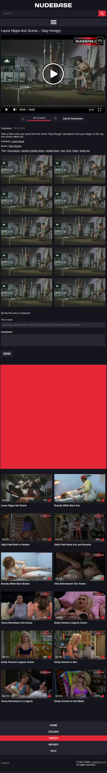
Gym (68, 150)
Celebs (53, 731)
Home (53, 725)
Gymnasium (13, 150)
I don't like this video (55, 119)
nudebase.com (98, 762)
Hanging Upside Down (32, 150)
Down (75, 150)
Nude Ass (85, 150)
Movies (54, 744)
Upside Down (52, 150)
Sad (63, 150)
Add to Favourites (73, 118)
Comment (6, 332)
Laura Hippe (17, 141)
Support (5, 763)
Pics (53, 750)
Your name (6, 319)
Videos (53, 738)
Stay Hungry (15, 146)
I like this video (23, 119)
